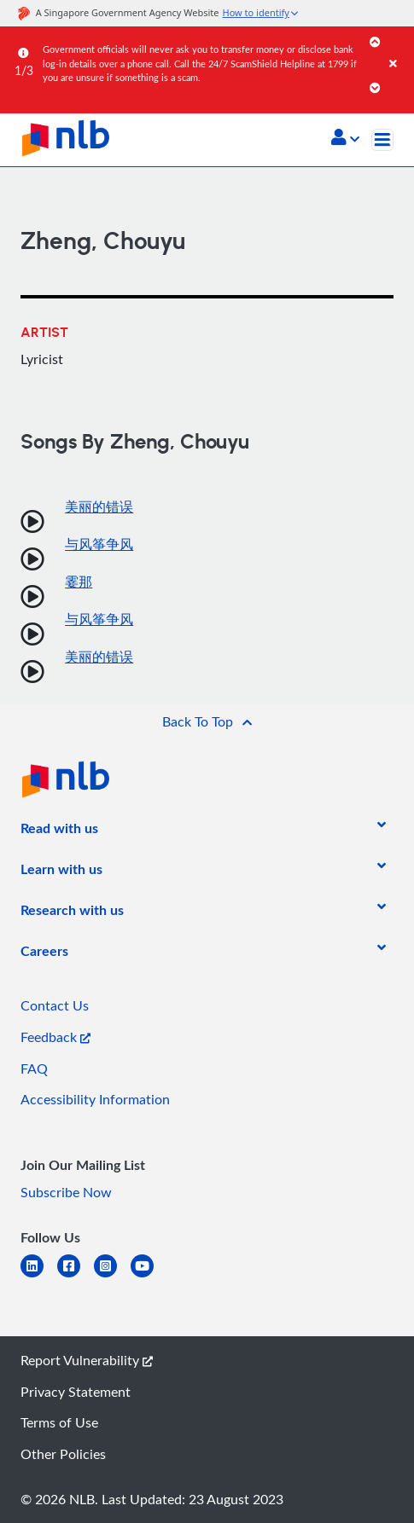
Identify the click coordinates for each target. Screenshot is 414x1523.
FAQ (34, 1068)
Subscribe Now (66, 1192)
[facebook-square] (75, 1276)
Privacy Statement (75, 1391)
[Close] (398, 46)
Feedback (55, 1037)
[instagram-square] (112, 1276)
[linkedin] (38, 1276)
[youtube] (149, 1276)
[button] (345, 139)
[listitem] (59, 831)
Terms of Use (59, 1422)
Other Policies (63, 1454)
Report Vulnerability (86, 1360)
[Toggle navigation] (382, 140)
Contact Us (54, 1005)
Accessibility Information (95, 1099)
